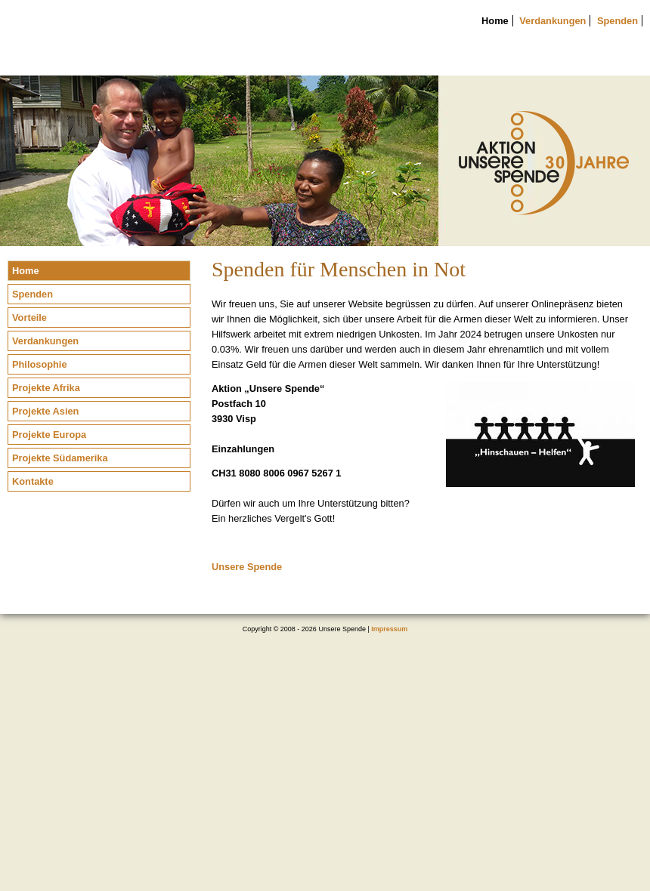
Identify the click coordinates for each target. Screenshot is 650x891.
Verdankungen (552, 20)
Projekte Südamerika (60, 458)
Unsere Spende (247, 566)
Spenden (617, 20)
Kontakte (33, 481)
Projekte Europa (49, 434)
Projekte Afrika (46, 387)
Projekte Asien (45, 411)
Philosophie (39, 364)
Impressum (389, 629)
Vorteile (29, 317)
